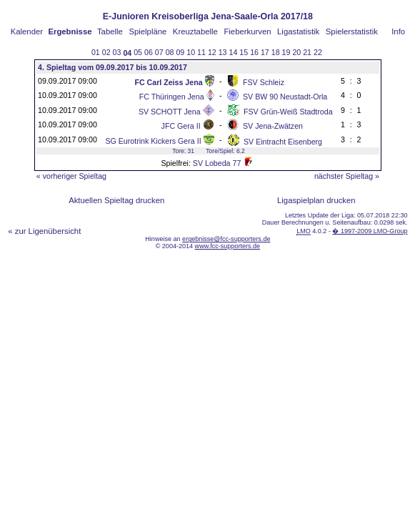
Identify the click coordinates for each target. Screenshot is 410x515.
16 (254, 52)
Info (398, 31)
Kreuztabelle (195, 31)
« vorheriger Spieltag (71, 176)
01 (95, 52)
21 (307, 52)
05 (138, 52)
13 (223, 52)
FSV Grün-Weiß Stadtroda (288, 111)
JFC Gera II (181, 126)
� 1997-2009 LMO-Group (369, 231)
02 (106, 52)
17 (265, 52)
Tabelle (110, 31)
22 (318, 52)
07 (159, 52)
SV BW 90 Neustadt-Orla (285, 96)
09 (180, 52)
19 (286, 52)
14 (233, 52)
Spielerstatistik (352, 31)
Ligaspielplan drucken (316, 200)
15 (243, 52)
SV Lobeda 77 (217, 163)
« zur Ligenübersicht (44, 231)
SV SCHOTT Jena (170, 111)
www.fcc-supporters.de (228, 246)
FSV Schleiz (263, 82)
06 (148, 52)
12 (212, 52)
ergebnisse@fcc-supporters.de (226, 238)
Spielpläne (147, 31)
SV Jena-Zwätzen (273, 126)
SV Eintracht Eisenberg (283, 141)
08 (170, 52)
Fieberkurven (247, 31)
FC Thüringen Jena (171, 96)
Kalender (27, 31)
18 (275, 52)
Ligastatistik (298, 31)
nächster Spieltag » (346, 176)
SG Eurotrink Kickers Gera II (153, 141)
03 (117, 52)
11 (201, 52)
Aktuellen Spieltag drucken (116, 200)
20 (296, 52)
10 (190, 52)
